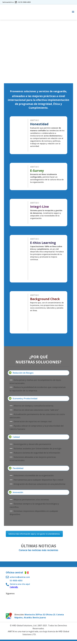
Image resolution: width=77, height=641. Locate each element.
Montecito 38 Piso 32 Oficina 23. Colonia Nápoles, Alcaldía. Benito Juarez (39, 616)
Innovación (18, 492)
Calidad (16, 437)
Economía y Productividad (25, 398)
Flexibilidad (18, 468)
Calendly (14, 587)
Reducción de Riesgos (23, 372)
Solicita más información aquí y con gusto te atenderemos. (34, 534)
